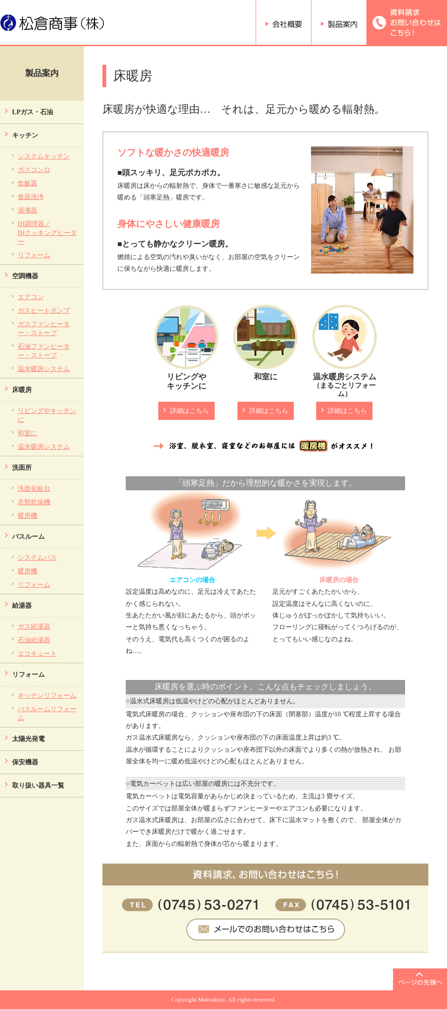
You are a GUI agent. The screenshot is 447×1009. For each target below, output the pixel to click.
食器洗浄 (31, 196)
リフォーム (34, 255)
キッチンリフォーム (47, 695)
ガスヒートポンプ (44, 310)
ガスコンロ (34, 169)
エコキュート (37, 653)
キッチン (25, 135)
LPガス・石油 (32, 112)
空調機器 (25, 276)
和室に (27, 433)
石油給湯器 (34, 640)
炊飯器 (27, 183)
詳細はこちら (189, 410)
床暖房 (22, 389)
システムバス (37, 557)
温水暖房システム (44, 368)
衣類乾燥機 (34, 502)
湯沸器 (27, 210)
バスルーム (28, 536)
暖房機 (27, 515)
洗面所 (22, 467)
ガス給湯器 (34, 626)
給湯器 (22, 605)
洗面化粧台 (34, 488)
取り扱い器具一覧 (38, 785)
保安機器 (25, 762)
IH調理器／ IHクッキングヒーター (47, 232)
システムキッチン (44, 156)
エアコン (31, 297)
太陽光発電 (28, 738)
